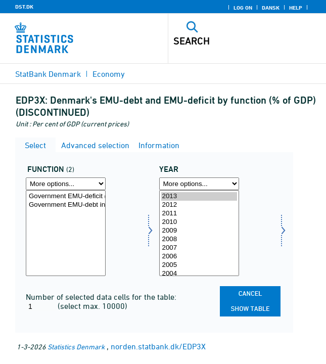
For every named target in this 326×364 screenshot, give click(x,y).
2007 (199, 248)
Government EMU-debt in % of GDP (66, 205)
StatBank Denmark (48, 73)
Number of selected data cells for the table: (101, 296)
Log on (243, 7)
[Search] (231, 41)
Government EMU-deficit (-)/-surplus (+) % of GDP (66, 196)
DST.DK (24, 6)
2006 (199, 256)
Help (295, 7)
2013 (199, 196)
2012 (199, 205)
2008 (199, 239)
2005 (199, 265)
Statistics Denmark (76, 346)
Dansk (271, 7)
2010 (199, 222)
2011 (199, 213)
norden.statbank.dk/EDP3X (158, 346)
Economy (108, 73)
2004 (199, 273)
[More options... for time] (199, 183)
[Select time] (199, 233)
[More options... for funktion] (66, 183)
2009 (199, 230)
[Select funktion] (66, 233)
